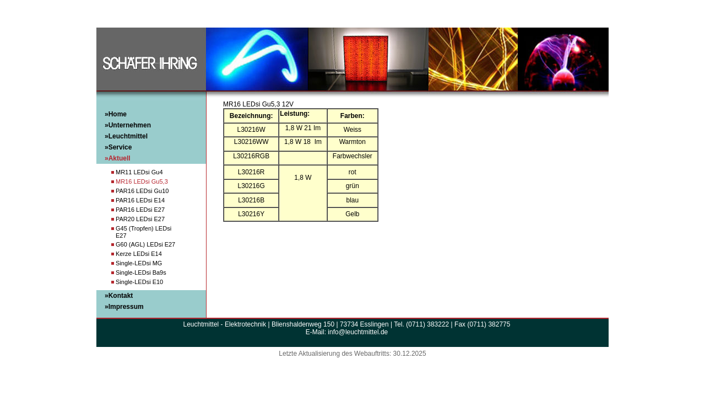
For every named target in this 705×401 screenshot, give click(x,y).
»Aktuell (118, 158)
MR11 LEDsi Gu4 (139, 172)
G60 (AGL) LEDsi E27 (145, 244)
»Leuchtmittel (126, 136)
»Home (116, 114)
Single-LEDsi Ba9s (141, 272)
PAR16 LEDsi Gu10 (142, 191)
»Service (118, 147)
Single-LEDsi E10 (139, 282)
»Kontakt (119, 296)
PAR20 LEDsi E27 (140, 219)
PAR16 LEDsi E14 (140, 200)
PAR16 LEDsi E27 (140, 209)
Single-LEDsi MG (139, 263)
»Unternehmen (128, 125)
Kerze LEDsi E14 (139, 253)
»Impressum (124, 307)
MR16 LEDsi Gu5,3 (142, 181)
